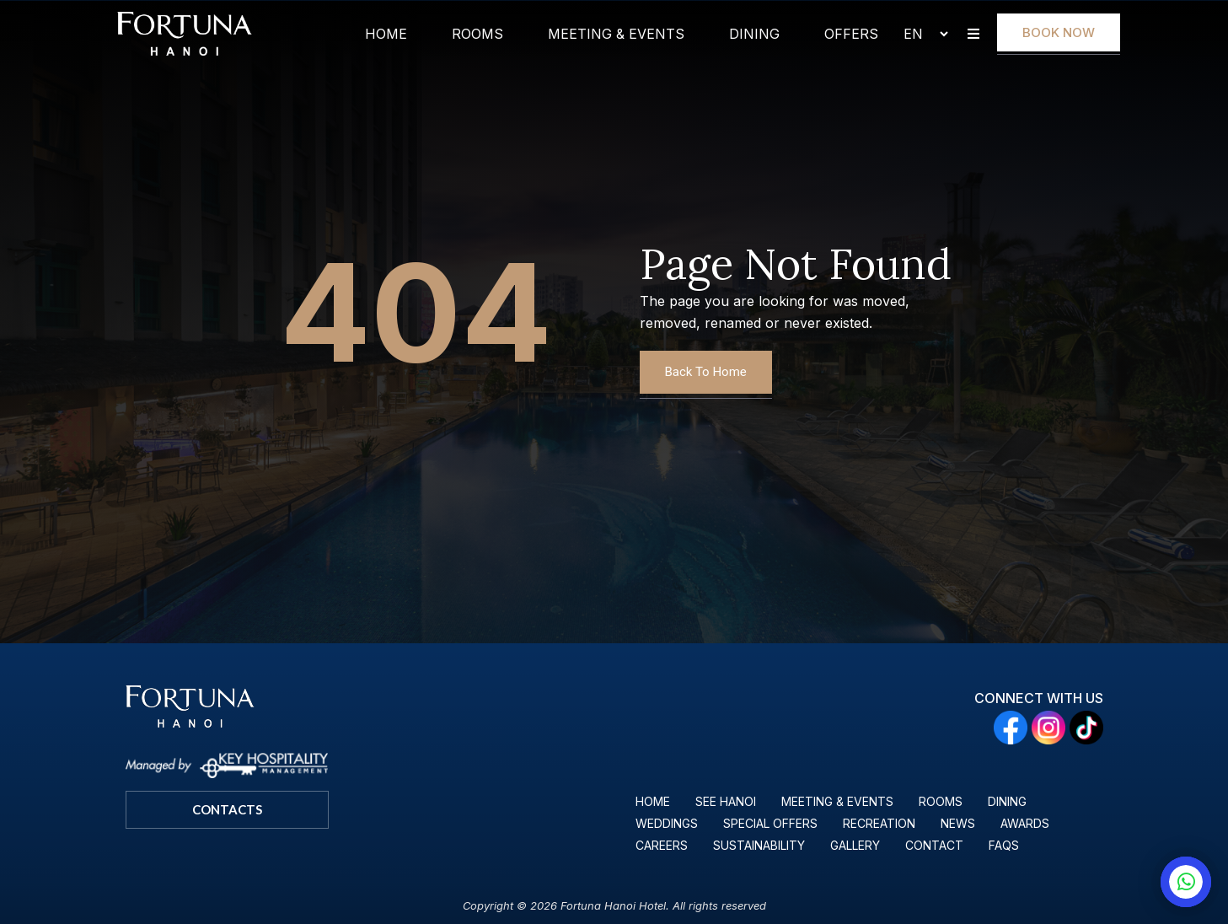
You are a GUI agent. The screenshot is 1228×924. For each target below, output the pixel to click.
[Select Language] (919, 34)
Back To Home (706, 371)
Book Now (1058, 32)
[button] (974, 34)
